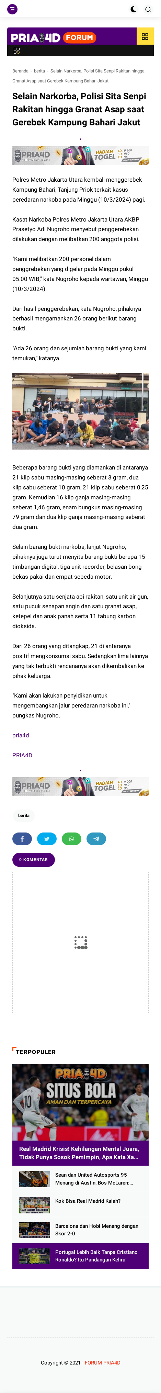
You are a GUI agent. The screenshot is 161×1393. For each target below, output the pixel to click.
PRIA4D (22, 755)
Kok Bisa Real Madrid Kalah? (87, 1201)
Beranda (20, 70)
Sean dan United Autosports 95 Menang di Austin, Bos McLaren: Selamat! (92, 1179)
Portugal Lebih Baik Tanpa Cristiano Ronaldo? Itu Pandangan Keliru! (96, 1256)
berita (39, 70)
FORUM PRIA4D (102, 1363)
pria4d (20, 735)
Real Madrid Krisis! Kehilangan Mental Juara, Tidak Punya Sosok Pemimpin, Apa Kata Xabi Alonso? (79, 1153)
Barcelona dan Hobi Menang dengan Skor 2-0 (96, 1230)
